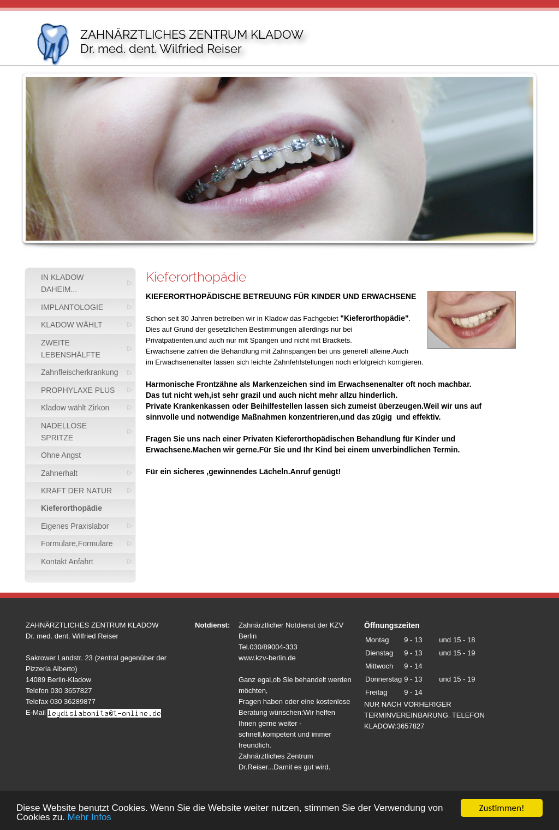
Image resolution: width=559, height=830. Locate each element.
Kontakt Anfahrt (67, 561)
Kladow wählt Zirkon (75, 407)
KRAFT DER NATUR (76, 490)
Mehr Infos (89, 818)
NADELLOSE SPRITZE (64, 431)
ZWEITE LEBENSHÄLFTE (70, 348)
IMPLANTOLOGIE (72, 307)
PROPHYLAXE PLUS (78, 390)
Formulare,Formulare (76, 543)
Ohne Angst (61, 455)
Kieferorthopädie (71, 508)
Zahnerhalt (59, 473)
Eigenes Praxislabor (75, 526)
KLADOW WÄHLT (72, 324)
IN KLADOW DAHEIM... (62, 283)
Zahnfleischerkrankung (79, 372)
